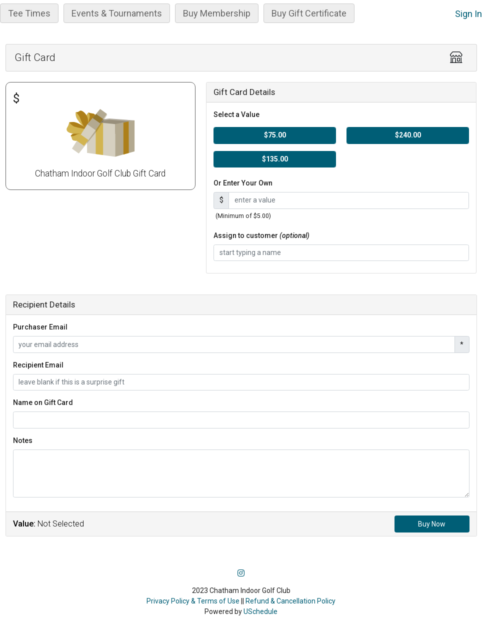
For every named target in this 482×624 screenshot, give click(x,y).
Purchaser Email (40, 327)
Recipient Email (38, 365)
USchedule (261, 612)
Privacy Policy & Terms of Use (193, 601)
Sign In (468, 13)
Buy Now (432, 524)
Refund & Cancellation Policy (291, 601)
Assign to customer (262, 236)
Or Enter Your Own (243, 183)
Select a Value (237, 114)
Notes (22, 440)
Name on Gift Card (43, 402)
